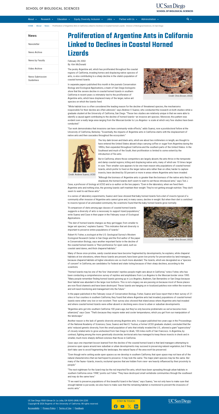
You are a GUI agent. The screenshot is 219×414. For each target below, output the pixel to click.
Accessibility (33, 408)
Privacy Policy (49, 408)
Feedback (79, 408)
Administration (150, 19)
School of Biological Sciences (52, 8)
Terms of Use (65, 408)
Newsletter (33, 44)
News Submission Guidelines (37, 78)
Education (63, 19)
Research (47, 19)
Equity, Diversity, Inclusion (88, 19)
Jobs (111, 19)
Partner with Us (128, 19)
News (47, 26)
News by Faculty (36, 60)
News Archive (35, 52)
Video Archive (35, 68)
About (32, 19)
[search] (189, 19)
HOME (30, 26)
